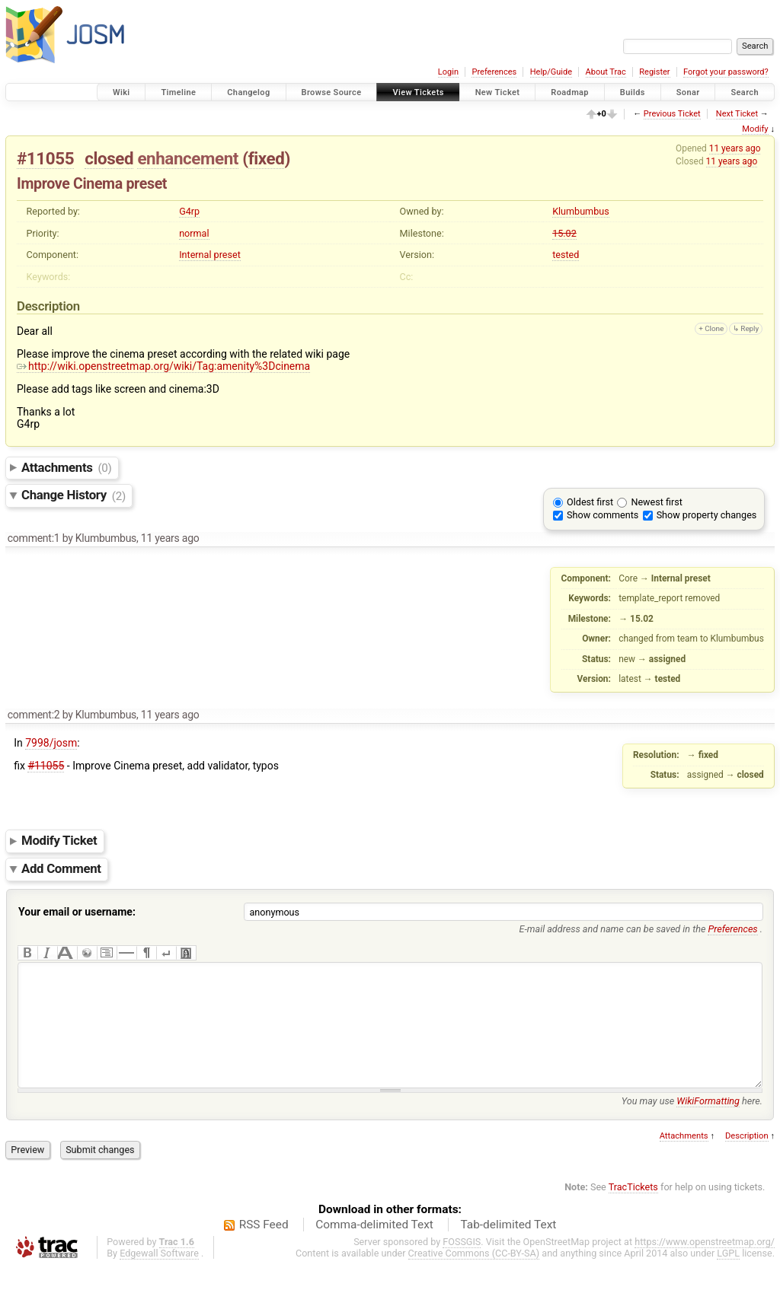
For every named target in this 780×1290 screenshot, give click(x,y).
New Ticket (497, 92)
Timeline (178, 92)
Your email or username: (77, 912)
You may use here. (692, 1123)
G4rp (189, 211)
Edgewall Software (159, 1276)
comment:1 (34, 538)
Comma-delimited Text (374, 1247)
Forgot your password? (726, 72)
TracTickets (633, 1209)
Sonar (688, 92)
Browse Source (332, 92)
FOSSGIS (462, 1264)
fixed (266, 158)
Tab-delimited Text (508, 1247)
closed (109, 158)
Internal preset (210, 254)
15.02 (564, 233)
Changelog (248, 92)
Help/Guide (551, 72)
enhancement (187, 158)
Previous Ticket (672, 114)
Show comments (602, 515)
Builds (632, 92)
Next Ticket (737, 114)
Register (654, 72)
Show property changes (707, 515)
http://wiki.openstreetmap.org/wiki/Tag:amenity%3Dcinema (163, 366)
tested (565, 254)
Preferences (494, 72)
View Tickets (417, 92)
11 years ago (735, 148)
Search (744, 92)
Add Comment (61, 869)
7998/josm (51, 743)
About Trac (606, 72)
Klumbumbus (580, 211)
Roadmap (570, 92)
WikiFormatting (708, 1123)
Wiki (121, 92)
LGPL (728, 1276)
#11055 (45, 158)
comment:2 (34, 715)
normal (194, 233)
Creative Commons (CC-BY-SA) (474, 1276)
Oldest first (590, 502)
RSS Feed (264, 1247)
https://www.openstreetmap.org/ (705, 1264)
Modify (755, 129)
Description (747, 1159)
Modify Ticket (59, 841)
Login (448, 72)
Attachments (66, 467)
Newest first (656, 502)
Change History (73, 495)
